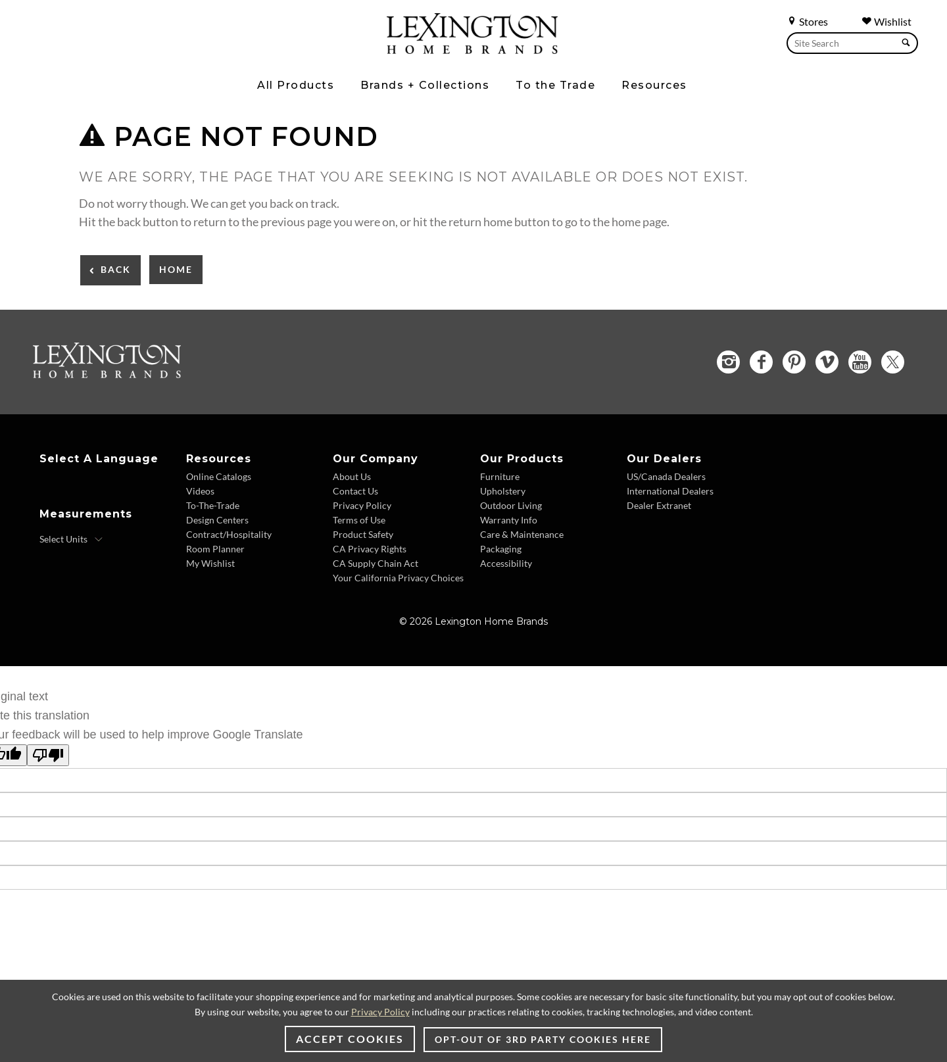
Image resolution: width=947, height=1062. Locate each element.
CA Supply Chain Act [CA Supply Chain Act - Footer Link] (375, 563)
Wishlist (886, 21)
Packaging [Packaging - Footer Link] (501, 548)
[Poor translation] (48, 755)
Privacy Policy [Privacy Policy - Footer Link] (362, 505)
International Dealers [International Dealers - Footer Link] (670, 490)
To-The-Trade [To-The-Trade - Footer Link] (212, 505)
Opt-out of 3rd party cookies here (543, 1039)
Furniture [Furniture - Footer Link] (500, 476)
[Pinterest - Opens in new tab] (794, 362)
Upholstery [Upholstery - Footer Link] (502, 490)
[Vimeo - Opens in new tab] (826, 362)
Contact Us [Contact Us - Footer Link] (355, 490)
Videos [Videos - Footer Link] (200, 490)
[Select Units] (71, 539)
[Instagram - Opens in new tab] (728, 362)
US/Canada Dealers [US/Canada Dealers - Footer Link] (666, 476)
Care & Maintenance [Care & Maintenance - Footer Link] (522, 534)
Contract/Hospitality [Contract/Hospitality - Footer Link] (229, 534)
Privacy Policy (380, 1011)
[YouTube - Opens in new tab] (859, 362)
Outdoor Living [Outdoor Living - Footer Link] (511, 505)
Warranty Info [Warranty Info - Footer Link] (508, 519)
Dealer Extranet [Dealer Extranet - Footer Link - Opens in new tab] (659, 505)
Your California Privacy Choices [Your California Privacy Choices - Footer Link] (398, 577)
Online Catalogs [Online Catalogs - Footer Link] (218, 476)
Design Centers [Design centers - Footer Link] (217, 519)
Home (176, 269)
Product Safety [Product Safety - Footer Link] (363, 534)
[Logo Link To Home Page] (472, 49)
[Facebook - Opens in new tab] (761, 362)
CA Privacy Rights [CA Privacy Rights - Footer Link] (369, 548)
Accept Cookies (350, 1038)
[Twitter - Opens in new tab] (892, 362)
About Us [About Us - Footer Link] (352, 476)
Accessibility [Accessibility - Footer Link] (506, 563)
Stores (807, 21)
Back (116, 269)
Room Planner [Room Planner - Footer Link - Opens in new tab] (215, 548)
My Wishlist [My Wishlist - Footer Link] (210, 563)
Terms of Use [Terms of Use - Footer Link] (359, 519)
